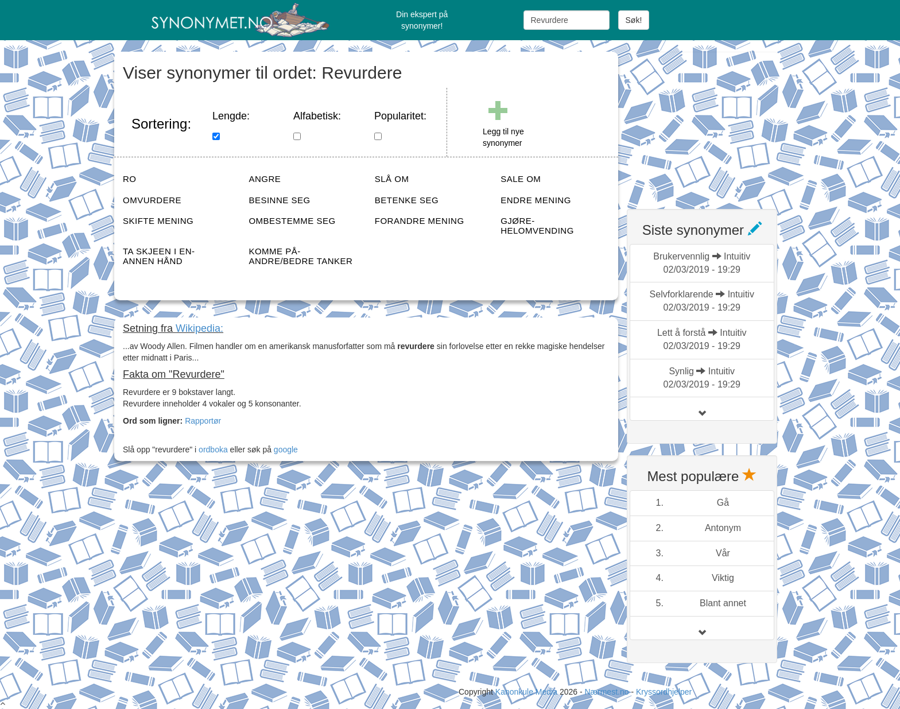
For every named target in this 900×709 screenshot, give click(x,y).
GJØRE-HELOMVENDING (537, 225)
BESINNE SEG (279, 200)
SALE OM (521, 179)
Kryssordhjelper (664, 691)
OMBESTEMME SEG (292, 221)
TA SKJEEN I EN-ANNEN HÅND (159, 256)
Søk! (634, 20)
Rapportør (203, 420)
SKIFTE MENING (158, 221)
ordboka (211, 449)
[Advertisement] (713, 123)
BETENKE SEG (407, 200)
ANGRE (265, 179)
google (286, 449)
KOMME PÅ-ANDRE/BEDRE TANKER (300, 256)
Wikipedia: (199, 328)
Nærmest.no (606, 691)
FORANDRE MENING (419, 221)
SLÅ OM (392, 179)
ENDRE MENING (536, 200)
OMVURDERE (152, 200)
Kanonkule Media (527, 691)
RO (130, 179)
